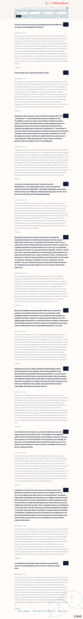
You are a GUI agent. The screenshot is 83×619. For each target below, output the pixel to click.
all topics (54, 8)
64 (39, 611)
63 (36, 611)
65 (41, 611)
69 (51, 611)
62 (34, 611)
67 (46, 611)
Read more (18, 68)
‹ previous (26, 611)
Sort (56, 10)
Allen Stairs (17, 33)
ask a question (29, 8)
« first (19, 611)
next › (60, 611)
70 (54, 611)
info (63, 8)
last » (65, 611)
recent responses (43, 8)
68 (49, 611)
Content (18, 10)
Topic (43, 10)
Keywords (32, 10)
